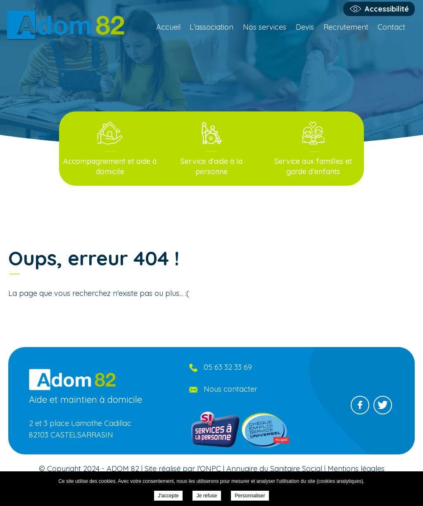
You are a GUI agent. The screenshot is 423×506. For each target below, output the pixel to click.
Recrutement (345, 27)
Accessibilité (387, 9)
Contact (391, 27)
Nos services (264, 27)
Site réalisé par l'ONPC (183, 468)
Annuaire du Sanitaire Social (274, 468)
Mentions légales (356, 468)
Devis (305, 27)
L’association (211, 27)
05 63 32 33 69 (228, 367)
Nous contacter (230, 389)
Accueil (168, 27)
